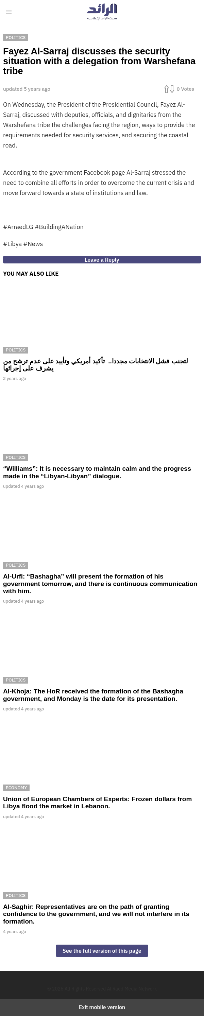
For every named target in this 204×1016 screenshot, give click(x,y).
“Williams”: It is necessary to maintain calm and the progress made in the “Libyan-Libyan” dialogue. (97, 472)
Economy (16, 788)
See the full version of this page (102, 950)
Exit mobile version (102, 1007)
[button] (8, 12)
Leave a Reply (102, 259)
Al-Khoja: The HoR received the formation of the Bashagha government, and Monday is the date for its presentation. (93, 695)
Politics (16, 350)
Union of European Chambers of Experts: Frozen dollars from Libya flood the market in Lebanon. (97, 802)
